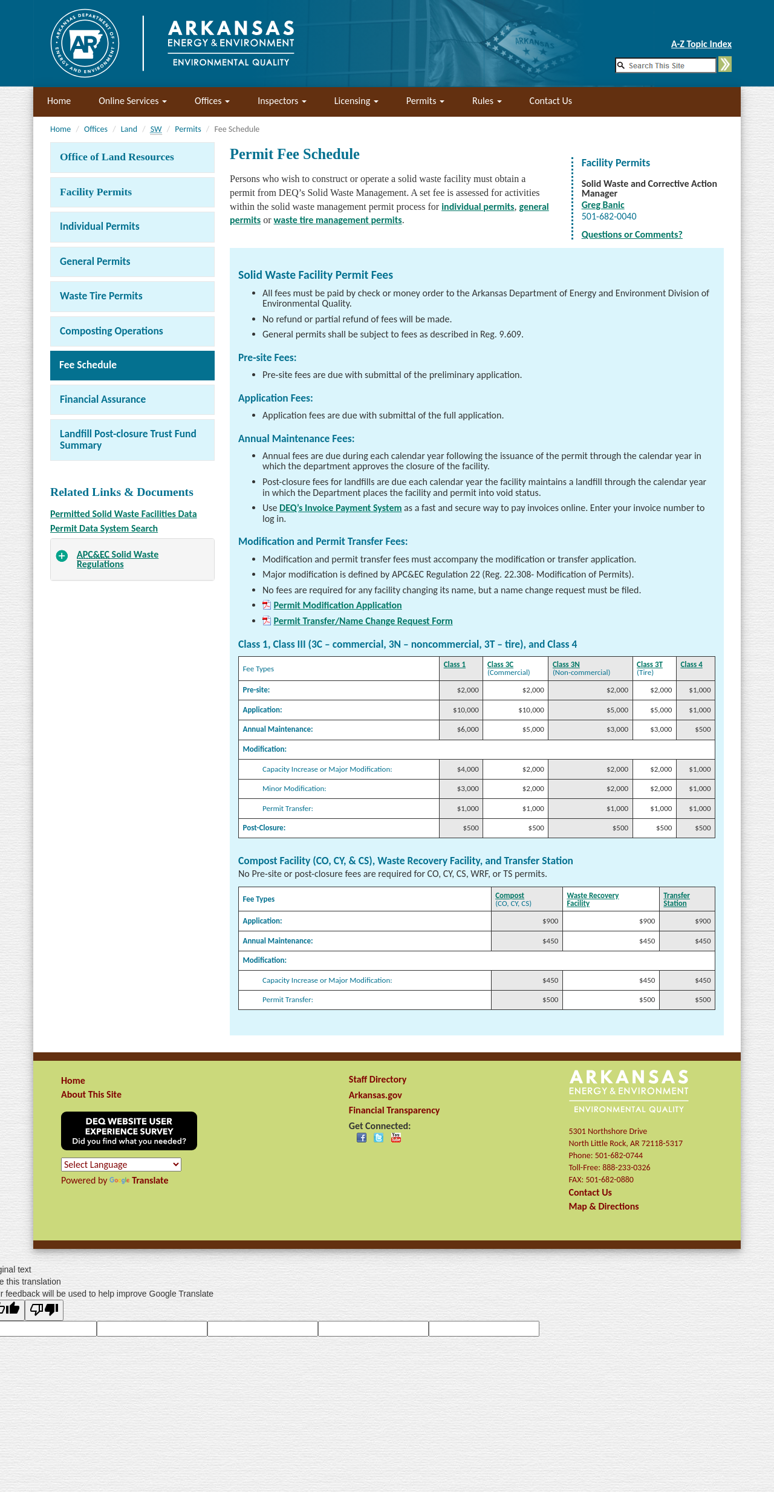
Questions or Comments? (632, 234)
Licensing (356, 100)
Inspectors (282, 100)
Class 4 (691, 664)
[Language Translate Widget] (121, 1164)
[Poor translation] (44, 1310)
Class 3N (566, 664)
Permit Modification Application (337, 605)
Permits (425, 100)
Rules (487, 100)
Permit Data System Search (104, 528)
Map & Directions (603, 1206)
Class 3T (650, 664)
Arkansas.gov (375, 1095)
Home (59, 100)
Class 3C (500, 664)
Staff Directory (378, 1079)
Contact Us (551, 100)
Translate (138, 1180)
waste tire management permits (338, 220)
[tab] (132, 559)
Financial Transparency (394, 1110)
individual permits (477, 206)
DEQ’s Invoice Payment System (340, 507)
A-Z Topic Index (701, 44)
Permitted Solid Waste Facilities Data (123, 514)
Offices (212, 100)
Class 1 (455, 664)
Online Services (133, 100)
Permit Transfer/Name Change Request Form (362, 621)
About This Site (91, 1094)
